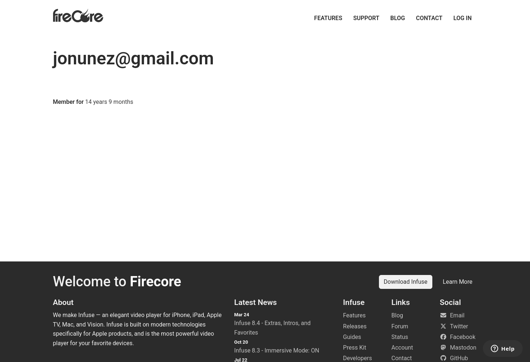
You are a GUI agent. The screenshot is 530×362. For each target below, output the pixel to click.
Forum (399, 326)
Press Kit (355, 347)
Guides (352, 336)
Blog (397, 18)
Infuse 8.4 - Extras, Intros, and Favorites (272, 328)
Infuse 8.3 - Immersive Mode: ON (276, 350)
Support (366, 18)
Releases (355, 326)
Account (402, 347)
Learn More (458, 281)
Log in (463, 18)
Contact (429, 18)
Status (399, 336)
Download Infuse (406, 281)
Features (328, 18)
